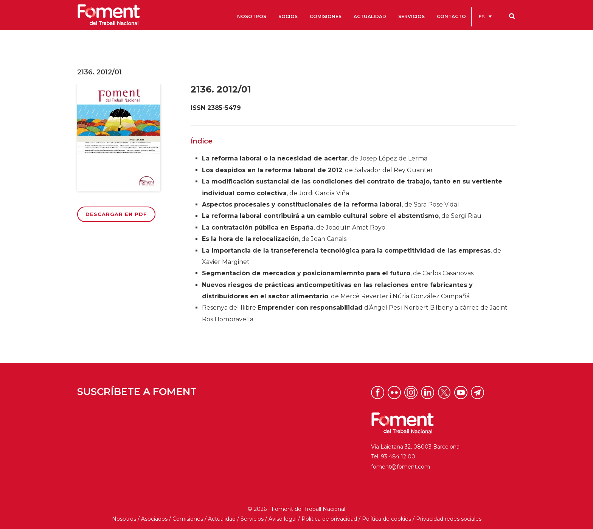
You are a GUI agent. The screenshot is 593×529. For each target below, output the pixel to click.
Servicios (252, 518)
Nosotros (124, 518)
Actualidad (222, 518)
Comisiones (187, 518)
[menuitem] (485, 16)
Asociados (154, 518)
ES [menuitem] (481, 16)
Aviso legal (282, 518)
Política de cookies (386, 518)
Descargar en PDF (116, 214)
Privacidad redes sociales (448, 518)
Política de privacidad (329, 518)
